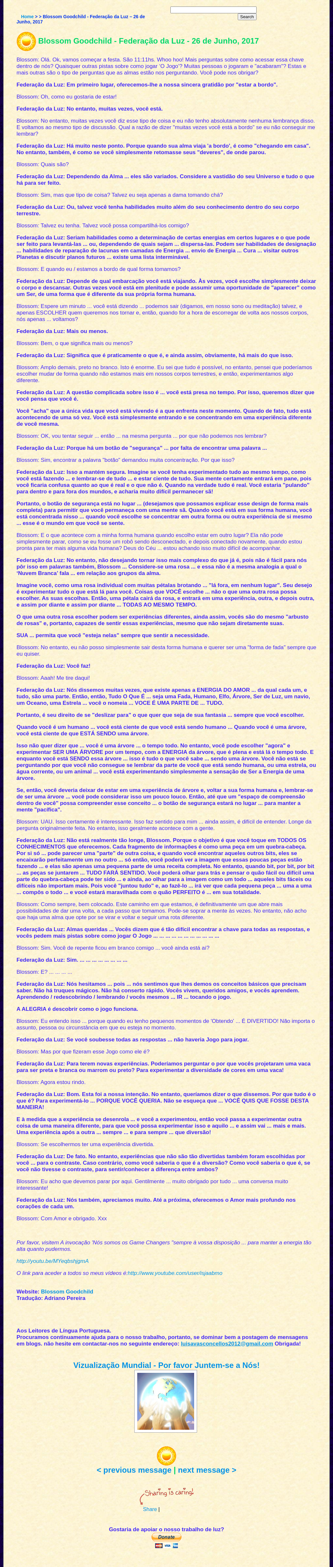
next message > (207, 1470)
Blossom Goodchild (67, 1292)
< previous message (134, 1470)
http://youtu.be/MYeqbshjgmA (53, 1261)
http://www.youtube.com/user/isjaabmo (175, 1273)
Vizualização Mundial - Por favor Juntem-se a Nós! (166, 1365)
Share (150, 1509)
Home (27, 16)
